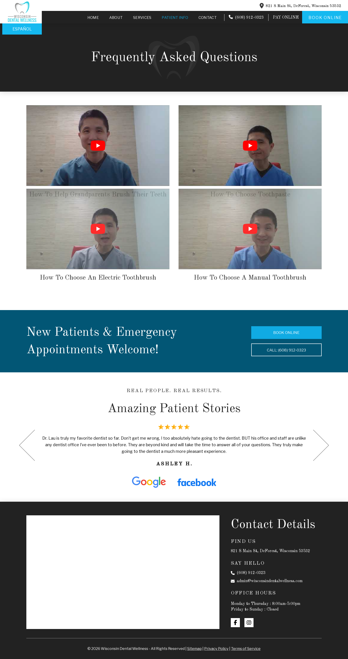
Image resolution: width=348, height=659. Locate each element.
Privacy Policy (216, 648)
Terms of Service (246, 648)
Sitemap (194, 648)
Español (22, 29)
